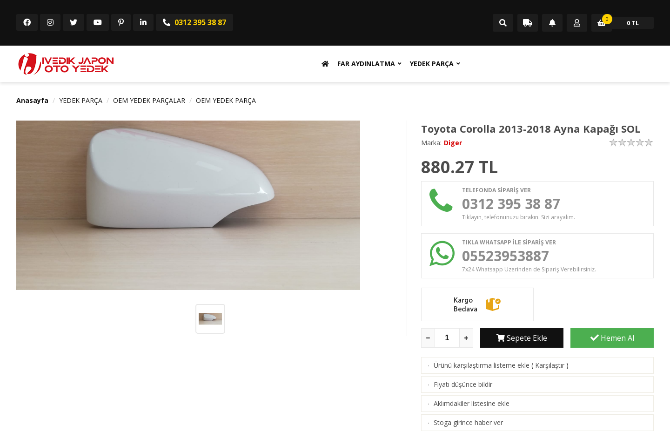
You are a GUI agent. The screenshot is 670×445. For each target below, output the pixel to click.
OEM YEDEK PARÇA (226, 100)
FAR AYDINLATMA (366, 63)
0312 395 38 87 (194, 22)
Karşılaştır (549, 365)
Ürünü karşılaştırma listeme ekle (481, 365)
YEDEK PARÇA (432, 63)
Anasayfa (32, 100)
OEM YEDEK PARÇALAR (149, 100)
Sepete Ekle (521, 338)
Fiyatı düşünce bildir (463, 384)
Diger (453, 142)
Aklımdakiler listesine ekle (471, 403)
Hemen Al (612, 338)
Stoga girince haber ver (468, 422)
